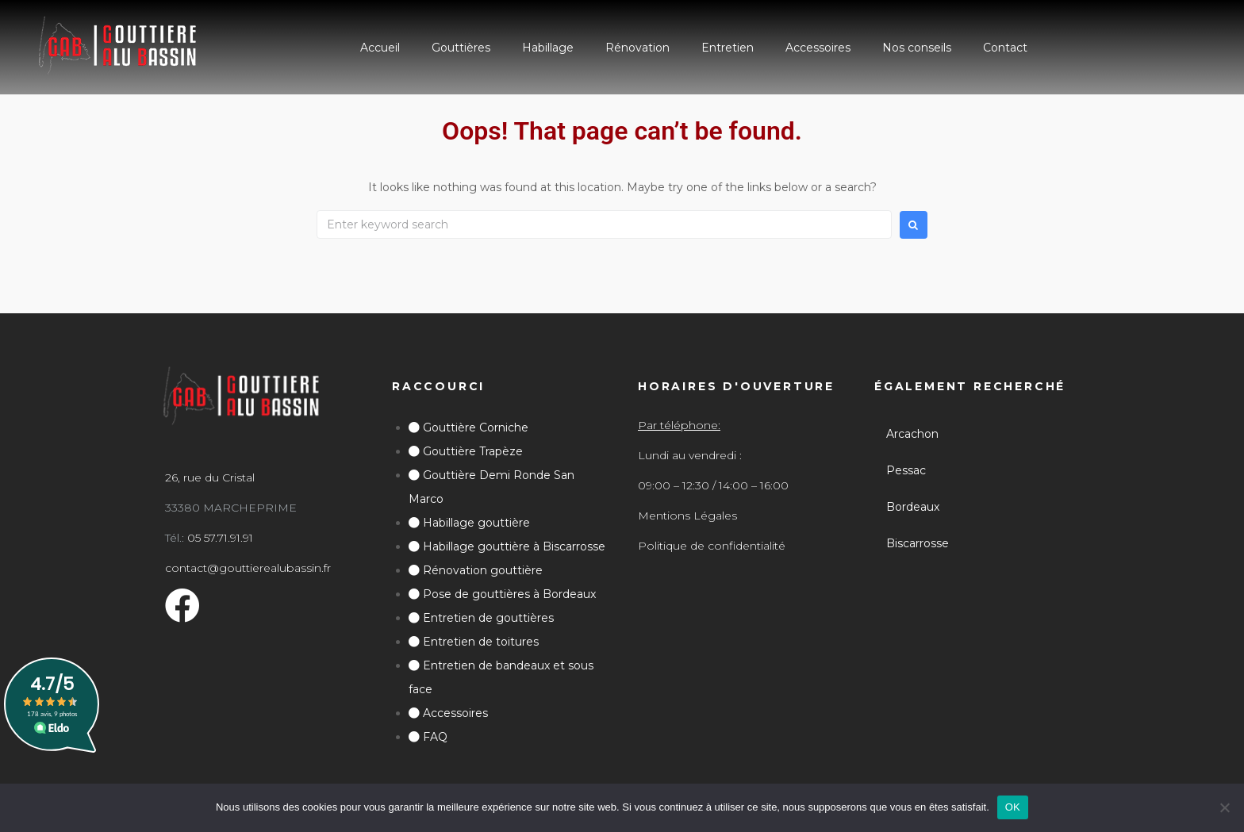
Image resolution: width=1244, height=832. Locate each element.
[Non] (1224, 807)
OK (1012, 807)
